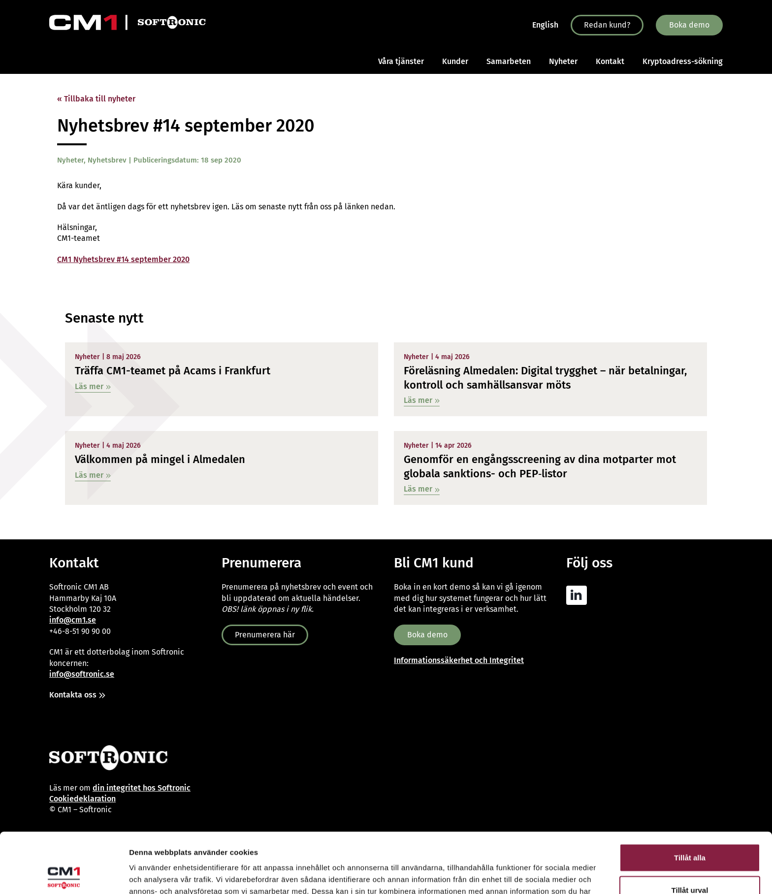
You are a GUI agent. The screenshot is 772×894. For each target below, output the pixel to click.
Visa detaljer (535, 874)
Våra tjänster (401, 61)
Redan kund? (607, 25)
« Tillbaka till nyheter (96, 98)
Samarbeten (508, 61)
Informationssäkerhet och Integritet (459, 660)
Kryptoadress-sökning (683, 61)
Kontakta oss (72, 694)
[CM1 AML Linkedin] (579, 595)
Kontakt (610, 61)
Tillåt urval (690, 830)
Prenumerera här (265, 634)
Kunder (455, 61)
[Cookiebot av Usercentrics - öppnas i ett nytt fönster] (64, 874)
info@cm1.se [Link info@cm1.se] (72, 620)
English (545, 25)
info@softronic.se (81, 674)
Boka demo (689, 25)
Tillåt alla (690, 797)
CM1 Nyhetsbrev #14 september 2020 (123, 259)
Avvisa (690, 862)
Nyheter (563, 61)
